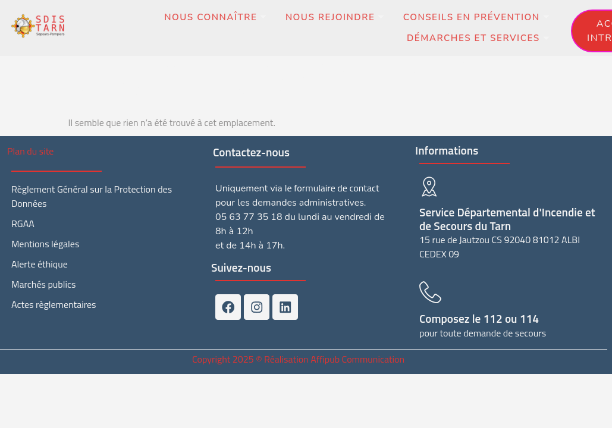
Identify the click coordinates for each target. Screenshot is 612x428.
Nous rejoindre (326, 18)
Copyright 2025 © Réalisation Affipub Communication (298, 357)
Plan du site (30, 151)
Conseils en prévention (473, 18)
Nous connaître (202, 18)
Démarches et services (475, 39)
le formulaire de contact (332, 188)
